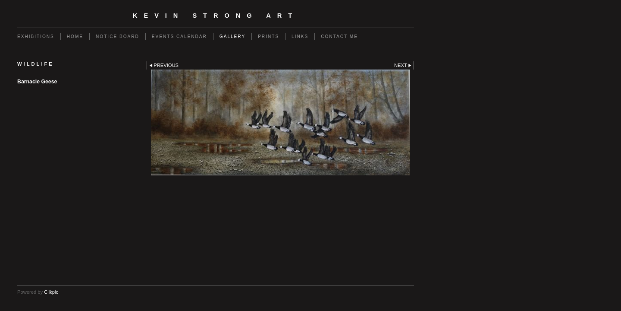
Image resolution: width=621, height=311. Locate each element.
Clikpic (51, 292)
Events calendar (179, 36)
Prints (268, 36)
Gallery (232, 36)
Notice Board (117, 36)
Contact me (339, 36)
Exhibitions (35, 36)
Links (300, 36)
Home (75, 36)
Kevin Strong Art (215, 15)
